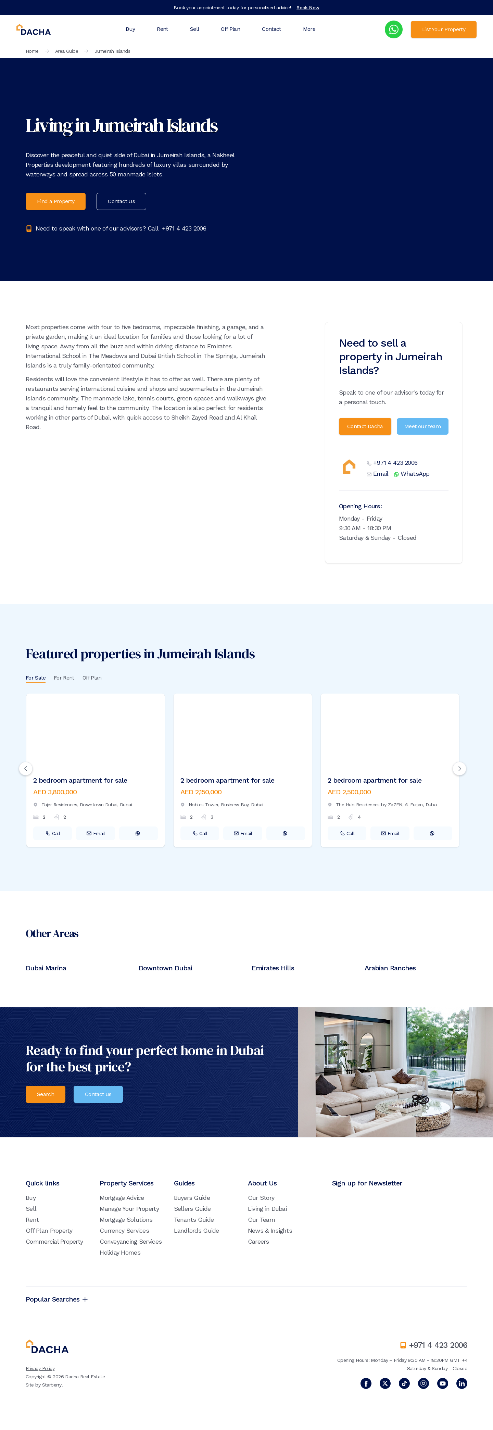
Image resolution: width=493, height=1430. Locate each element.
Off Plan (230, 29)
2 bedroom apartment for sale (80, 780)
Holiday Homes (120, 1252)
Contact (271, 29)
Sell (194, 29)
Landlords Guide (196, 1230)
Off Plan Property (49, 1230)
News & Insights (270, 1230)
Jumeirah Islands (112, 51)
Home (32, 51)
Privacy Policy (40, 1368)
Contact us (98, 1094)
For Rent (64, 677)
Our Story (261, 1197)
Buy (130, 29)
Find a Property (55, 201)
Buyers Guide (192, 1197)
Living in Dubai (267, 1208)
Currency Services (124, 1230)
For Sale (36, 677)
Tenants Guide (194, 1219)
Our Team (261, 1219)
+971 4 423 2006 (184, 228)
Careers (258, 1241)
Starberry (52, 1385)
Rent (162, 29)
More (309, 29)
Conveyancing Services (131, 1241)
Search (45, 1094)
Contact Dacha (365, 426)
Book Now (307, 7)
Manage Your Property (129, 1208)
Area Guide (66, 51)
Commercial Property (54, 1241)
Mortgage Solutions (126, 1219)
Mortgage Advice (122, 1197)
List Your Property (443, 29)
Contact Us (121, 201)
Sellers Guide (192, 1208)
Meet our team (422, 426)
